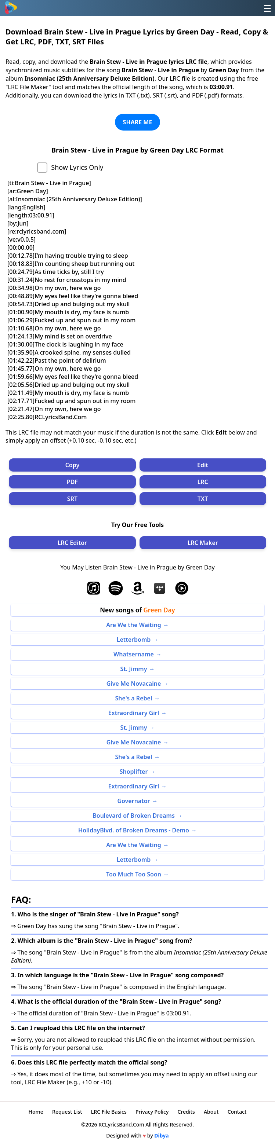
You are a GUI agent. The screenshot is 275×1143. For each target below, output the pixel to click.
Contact (237, 1111)
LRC (202, 482)
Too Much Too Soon (133, 874)
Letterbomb (134, 639)
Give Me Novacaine (133, 683)
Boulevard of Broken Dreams (134, 816)
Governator (133, 801)
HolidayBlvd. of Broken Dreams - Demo (133, 830)
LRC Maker (202, 543)
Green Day (159, 610)
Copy (72, 465)
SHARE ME (137, 122)
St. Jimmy (133, 669)
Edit (202, 465)
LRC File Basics (109, 1111)
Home (36, 1111)
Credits (186, 1111)
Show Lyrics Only (77, 167)
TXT (203, 499)
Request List (67, 1111)
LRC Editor (72, 543)
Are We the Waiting (133, 625)
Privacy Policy (152, 1111)
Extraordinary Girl (133, 713)
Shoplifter (134, 772)
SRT (72, 499)
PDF (72, 482)
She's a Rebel (133, 698)
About (211, 1111)
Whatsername (133, 654)
